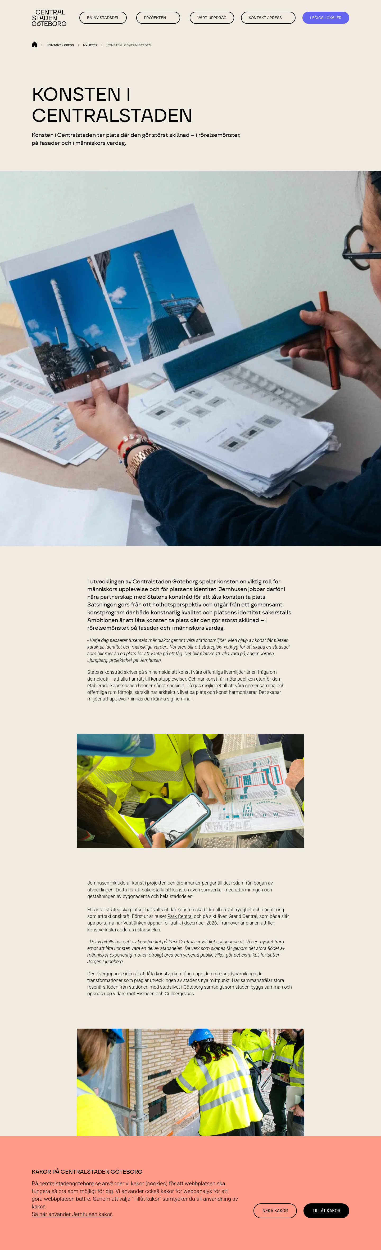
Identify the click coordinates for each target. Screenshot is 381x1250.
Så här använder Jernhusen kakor (72, 1214)
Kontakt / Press (265, 17)
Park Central (180, 916)
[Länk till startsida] (50, 18)
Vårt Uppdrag (211, 17)
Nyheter (90, 45)
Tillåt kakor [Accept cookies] (326, 1210)
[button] (172, 18)
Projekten (155, 17)
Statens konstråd (105, 672)
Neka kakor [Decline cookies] (275, 1210)
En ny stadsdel (103, 17)
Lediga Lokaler (326, 17)
